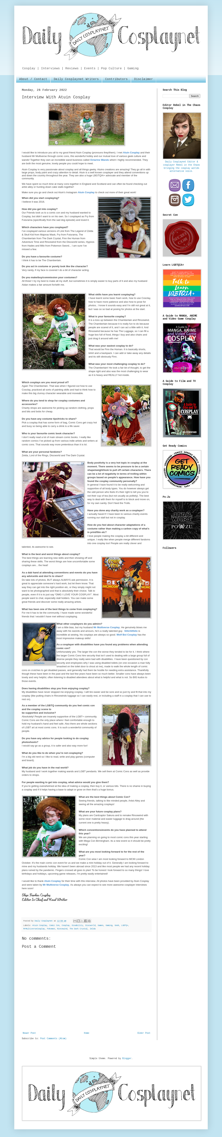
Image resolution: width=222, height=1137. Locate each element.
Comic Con (54, 925)
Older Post (143, 1033)
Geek (117, 925)
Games (100, 925)
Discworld (90, 925)
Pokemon (51, 929)
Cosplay (65, 925)
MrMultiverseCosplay (34, 929)
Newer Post (29, 1033)
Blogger (126, 1058)
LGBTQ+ (124, 925)
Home (86, 1033)
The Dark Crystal (78, 929)
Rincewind (62, 929)
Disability (77, 925)
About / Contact (33, 79)
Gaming (109, 925)
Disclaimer (143, 79)
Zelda (92, 929)
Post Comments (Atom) (53, 1038)
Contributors (116, 79)
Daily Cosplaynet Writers (76, 79)
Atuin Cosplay (39, 925)
